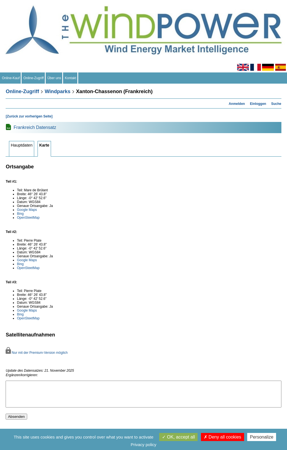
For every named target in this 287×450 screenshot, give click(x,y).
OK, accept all (178, 437)
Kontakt (70, 78)
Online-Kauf (11, 78)
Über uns (54, 78)
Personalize (262, 437)
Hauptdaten (22, 145)
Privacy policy (143, 444)
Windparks (57, 91)
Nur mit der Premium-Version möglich (37, 353)
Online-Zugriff (34, 78)
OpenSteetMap (28, 218)
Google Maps (27, 210)
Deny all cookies (222, 437)
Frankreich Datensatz (34, 127)
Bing (20, 214)
